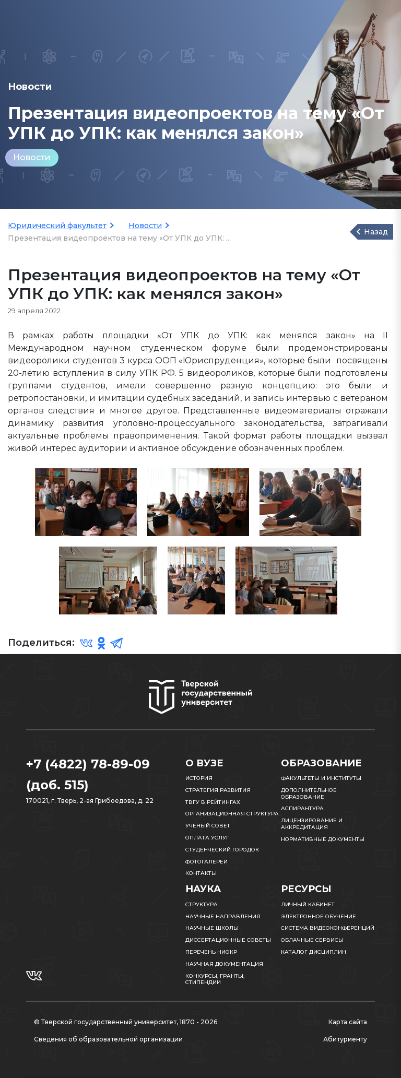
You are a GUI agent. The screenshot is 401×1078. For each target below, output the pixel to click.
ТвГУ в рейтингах (212, 802)
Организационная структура (232, 813)
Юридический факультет (57, 225)
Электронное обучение (318, 916)
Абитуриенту (345, 1039)
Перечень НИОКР (211, 952)
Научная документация (224, 964)
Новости (32, 157)
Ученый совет (207, 825)
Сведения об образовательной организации (108, 1039)
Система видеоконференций (327, 928)
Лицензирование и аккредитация (312, 824)
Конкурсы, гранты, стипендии (214, 979)
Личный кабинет (308, 904)
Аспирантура (302, 808)
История (199, 778)
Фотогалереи (206, 861)
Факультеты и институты (321, 778)
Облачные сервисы (312, 940)
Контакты (201, 873)
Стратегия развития (218, 790)
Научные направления (223, 916)
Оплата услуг (207, 837)
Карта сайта (347, 1022)
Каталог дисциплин (313, 952)
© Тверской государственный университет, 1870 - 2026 (125, 1022)
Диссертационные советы (228, 940)
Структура (201, 904)
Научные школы (212, 928)
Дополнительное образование (309, 793)
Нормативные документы (322, 839)
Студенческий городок (222, 849)
